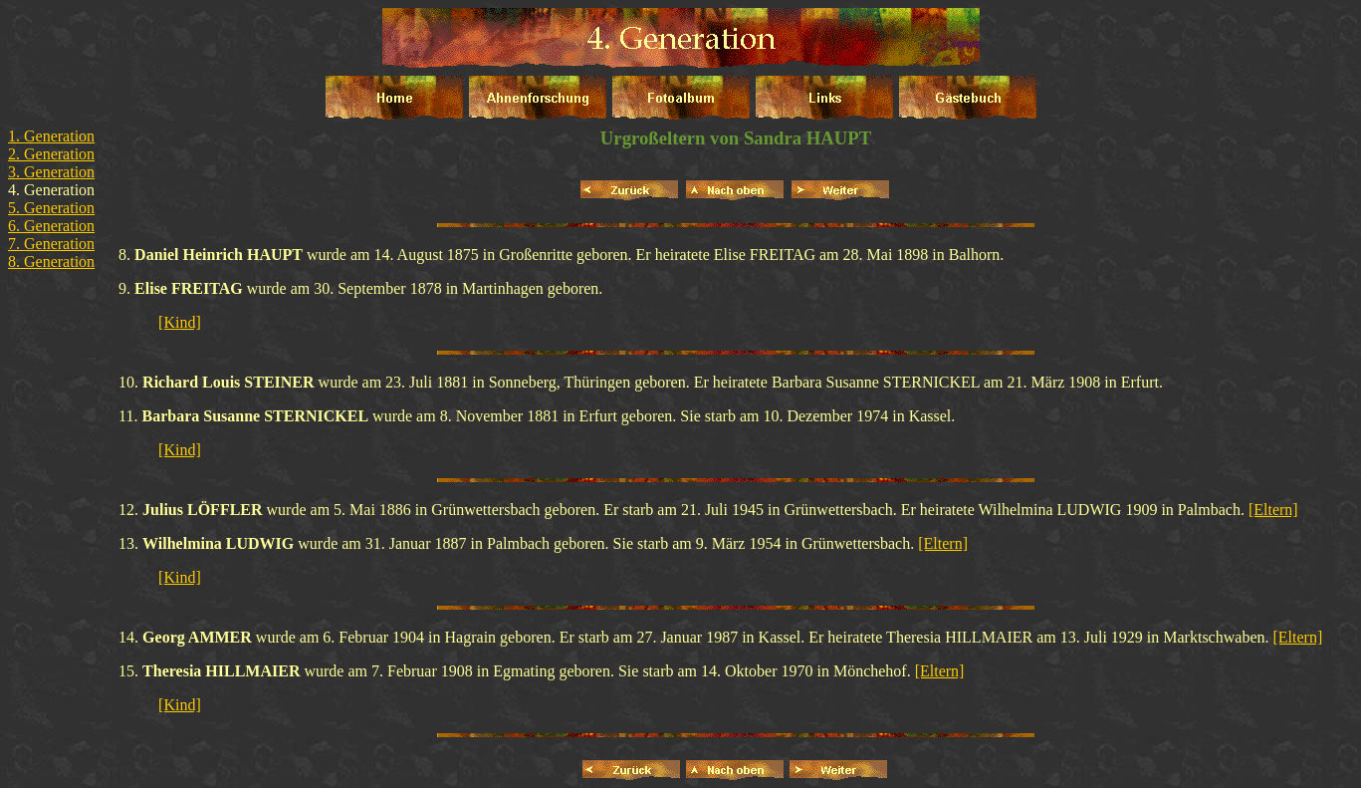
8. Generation (51, 261)
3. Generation (51, 171)
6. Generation (51, 225)
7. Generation (51, 243)
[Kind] (179, 322)
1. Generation (51, 136)
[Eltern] (1273, 509)
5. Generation (51, 207)
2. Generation (51, 153)
